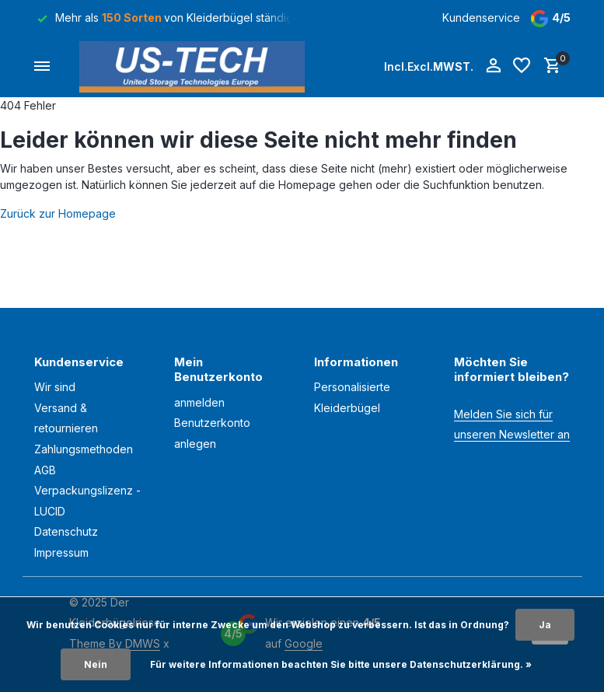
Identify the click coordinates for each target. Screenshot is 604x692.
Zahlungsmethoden (83, 449)
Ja (545, 625)
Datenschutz (66, 531)
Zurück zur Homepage (58, 213)
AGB (45, 470)
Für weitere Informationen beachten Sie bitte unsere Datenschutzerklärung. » (341, 664)
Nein (95, 664)
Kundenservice (481, 17)
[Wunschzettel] (521, 66)
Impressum (61, 552)
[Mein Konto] (493, 66)
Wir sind (54, 386)
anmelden (199, 402)
